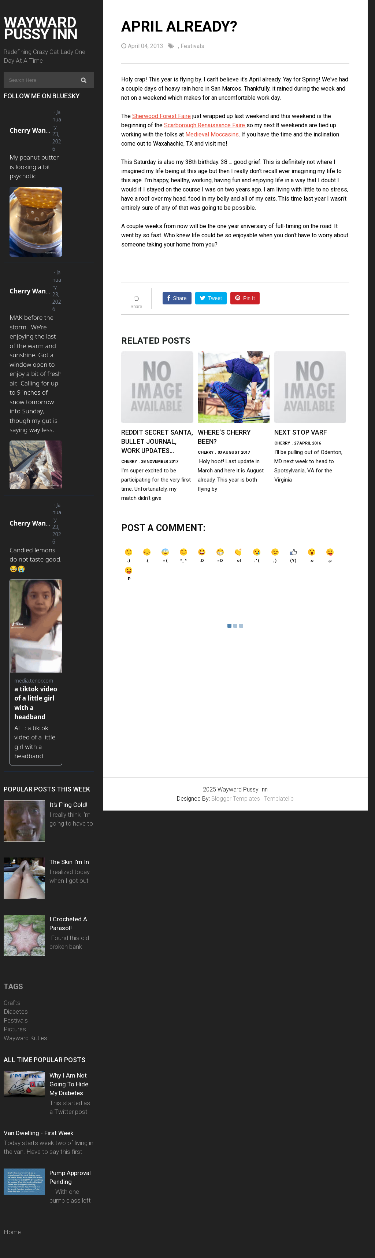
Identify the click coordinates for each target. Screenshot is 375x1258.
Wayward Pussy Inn (41, 28)
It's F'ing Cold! (68, 804)
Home (12, 1232)
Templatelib (279, 798)
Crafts (12, 1002)
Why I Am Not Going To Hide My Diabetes (68, 1084)
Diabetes (16, 1011)
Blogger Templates (235, 798)
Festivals (16, 1020)
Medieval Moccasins (212, 134)
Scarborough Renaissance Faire (205, 125)
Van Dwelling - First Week (38, 1133)
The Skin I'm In (69, 862)
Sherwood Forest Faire (161, 116)
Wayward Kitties (25, 1038)
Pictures (15, 1029)
